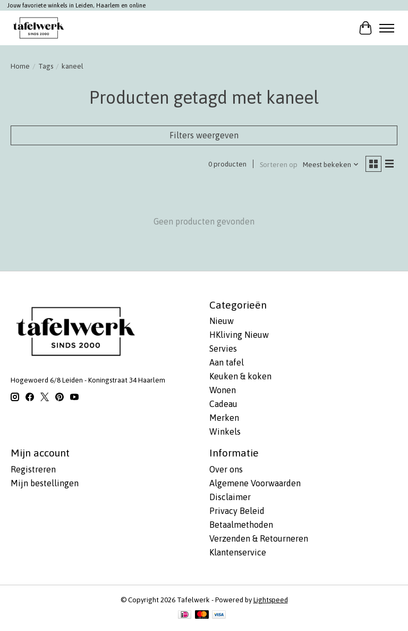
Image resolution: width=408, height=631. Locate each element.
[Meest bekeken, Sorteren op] (331, 165)
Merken (224, 417)
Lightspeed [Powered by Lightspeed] (270, 600)
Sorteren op (279, 165)
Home (20, 66)
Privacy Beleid (237, 511)
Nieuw (221, 321)
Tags (45, 66)
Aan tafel (226, 362)
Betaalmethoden (241, 524)
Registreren (33, 469)
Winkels (225, 431)
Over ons (226, 469)
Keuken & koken (240, 376)
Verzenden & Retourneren (258, 538)
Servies (223, 348)
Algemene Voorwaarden (255, 483)
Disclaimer (230, 497)
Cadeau (223, 404)
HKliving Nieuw (239, 334)
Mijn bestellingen (45, 483)
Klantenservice (237, 552)
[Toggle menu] (386, 28)
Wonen (222, 390)
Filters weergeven (204, 135)
